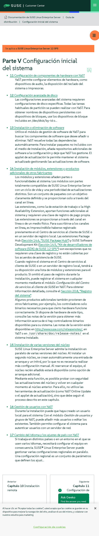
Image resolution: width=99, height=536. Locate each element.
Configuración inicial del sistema (40, 21)
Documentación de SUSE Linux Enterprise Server (34, 17)
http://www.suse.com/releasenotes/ (58, 329)
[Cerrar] (95, 508)
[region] (49, 519)
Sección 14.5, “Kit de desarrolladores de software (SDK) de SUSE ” (53, 247)
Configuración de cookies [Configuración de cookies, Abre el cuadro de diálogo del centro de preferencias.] (49, 526)
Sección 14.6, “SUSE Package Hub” (45, 240)
